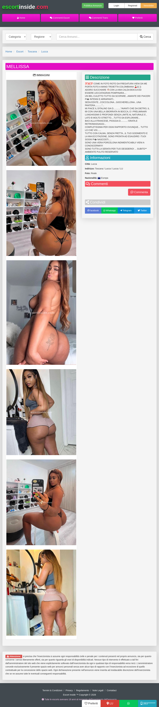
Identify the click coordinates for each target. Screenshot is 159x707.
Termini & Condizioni (52, 690)
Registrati (132, 5)
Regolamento (82, 690)
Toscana (32, 51)
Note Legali (97, 690)
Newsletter (149, 5)
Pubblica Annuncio (93, 5)
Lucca (44, 51)
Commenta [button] (139, 192)
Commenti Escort (60, 18)
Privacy (69, 690)
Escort (19, 51)
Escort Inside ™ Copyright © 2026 (79, 695)
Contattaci (112, 690)
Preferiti (137, 18)
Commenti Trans (98, 18)
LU (110, 703)
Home (21, 18)
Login (116, 5)
